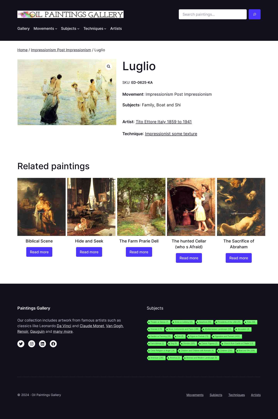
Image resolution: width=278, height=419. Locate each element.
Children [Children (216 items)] (226, 351)
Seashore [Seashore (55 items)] (205, 322)
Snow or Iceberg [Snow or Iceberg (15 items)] (184, 322)
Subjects (216, 395)
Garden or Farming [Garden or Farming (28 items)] (160, 336)
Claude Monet (92, 325)
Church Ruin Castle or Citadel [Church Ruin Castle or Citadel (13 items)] (238, 343)
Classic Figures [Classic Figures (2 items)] (209, 343)
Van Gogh (114, 325)
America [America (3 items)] (175, 358)
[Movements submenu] (56, 28)
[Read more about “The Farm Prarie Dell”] (139, 252)
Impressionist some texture (171, 133)
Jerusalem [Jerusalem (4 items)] (243, 329)
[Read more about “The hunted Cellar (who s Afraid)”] (189, 258)
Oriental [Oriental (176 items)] (156, 329)
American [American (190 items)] (157, 358)
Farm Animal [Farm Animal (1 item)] (157, 343)
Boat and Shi (168, 104)
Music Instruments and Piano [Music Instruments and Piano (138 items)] (183, 329)
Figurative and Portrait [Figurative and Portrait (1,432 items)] (227, 336)
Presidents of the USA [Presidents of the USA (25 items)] (229, 322)
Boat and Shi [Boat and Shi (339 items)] (247, 351)
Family (148, 104)
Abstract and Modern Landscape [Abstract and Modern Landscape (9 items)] (201, 358)
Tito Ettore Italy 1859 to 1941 (164, 121)
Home (22, 50)
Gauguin (37, 331)
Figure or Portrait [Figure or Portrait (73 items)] (199, 336)
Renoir (22, 331)
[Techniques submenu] (105, 28)
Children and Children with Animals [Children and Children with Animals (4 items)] (197, 351)
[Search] (255, 14)
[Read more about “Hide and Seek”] (89, 252)
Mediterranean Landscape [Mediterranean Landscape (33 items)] (218, 329)
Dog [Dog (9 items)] (173, 343)
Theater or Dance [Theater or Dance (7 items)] (159, 322)
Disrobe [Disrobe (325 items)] (189, 343)
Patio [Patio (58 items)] (251, 322)
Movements (194, 395)
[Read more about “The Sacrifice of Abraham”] (239, 258)
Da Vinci (64, 325)
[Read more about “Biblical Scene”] (39, 252)
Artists (256, 395)
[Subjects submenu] (78, 28)
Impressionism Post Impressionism (61, 50)
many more (63, 331)
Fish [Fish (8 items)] (180, 336)
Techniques (236, 395)
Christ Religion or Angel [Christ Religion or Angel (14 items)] (162, 351)
